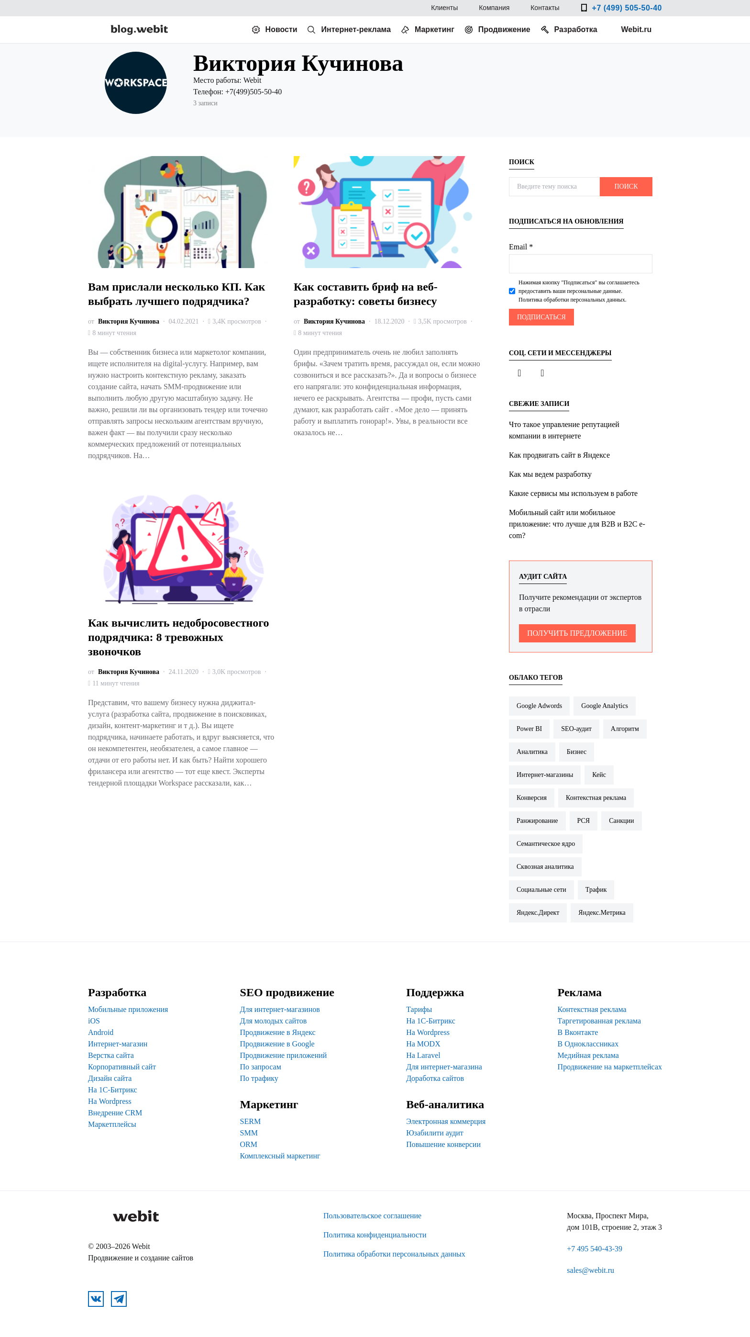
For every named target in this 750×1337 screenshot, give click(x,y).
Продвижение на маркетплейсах (610, 1067)
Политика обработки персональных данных (394, 1254)
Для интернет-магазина (444, 1067)
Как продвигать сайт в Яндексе (559, 455)
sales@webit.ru (590, 1270)
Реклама (580, 992)
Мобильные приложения (128, 1009)
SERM (250, 1121)
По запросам (260, 1067)
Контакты (544, 9)
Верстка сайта (111, 1055)
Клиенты (444, 9)
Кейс (599, 774)
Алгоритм (625, 728)
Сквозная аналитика (545, 866)
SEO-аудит (576, 728)
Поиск (626, 186)
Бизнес (576, 751)
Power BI (529, 728)
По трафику (259, 1078)
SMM (249, 1133)
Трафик (596, 889)
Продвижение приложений (283, 1055)
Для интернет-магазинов (280, 1009)
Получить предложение (577, 633)
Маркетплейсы (112, 1124)
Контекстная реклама (596, 797)
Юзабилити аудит (434, 1133)
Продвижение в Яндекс (278, 1032)
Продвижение (504, 29)
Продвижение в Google (277, 1044)
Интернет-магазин (117, 1044)
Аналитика (532, 751)
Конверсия (532, 797)
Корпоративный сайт (122, 1067)
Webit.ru (636, 29)
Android (100, 1032)
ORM (248, 1144)
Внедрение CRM (115, 1113)
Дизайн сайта (110, 1078)
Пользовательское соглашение (372, 1216)
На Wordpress (110, 1101)
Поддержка (435, 992)
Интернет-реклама (356, 29)
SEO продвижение (287, 992)
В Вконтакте (578, 1032)
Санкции (621, 820)
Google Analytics (604, 705)
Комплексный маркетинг (280, 1156)
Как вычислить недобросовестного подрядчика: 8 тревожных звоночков (178, 637)
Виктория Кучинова (128, 321)
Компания (494, 9)
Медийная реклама (588, 1055)
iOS (94, 1021)
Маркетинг (434, 29)
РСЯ (583, 820)
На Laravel (423, 1055)
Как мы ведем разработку (550, 474)
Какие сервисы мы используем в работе (573, 493)
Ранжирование (537, 820)
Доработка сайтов (435, 1078)
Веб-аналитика (445, 1104)
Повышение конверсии (443, 1144)
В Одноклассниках (588, 1044)
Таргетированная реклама (599, 1021)
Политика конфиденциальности (375, 1235)
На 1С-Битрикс (112, 1090)
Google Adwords (539, 705)
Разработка (575, 29)
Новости (281, 29)
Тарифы (419, 1009)
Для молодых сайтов (273, 1021)
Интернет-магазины (545, 774)
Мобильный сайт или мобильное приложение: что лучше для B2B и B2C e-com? (577, 523)
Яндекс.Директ (538, 912)
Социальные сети (541, 889)
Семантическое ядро (546, 843)
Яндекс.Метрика (601, 912)
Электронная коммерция (445, 1121)
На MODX (423, 1044)
